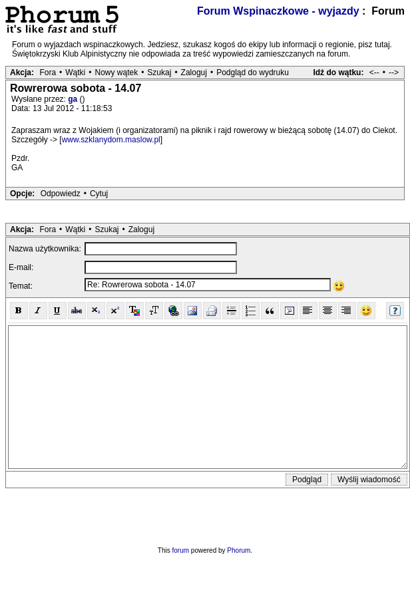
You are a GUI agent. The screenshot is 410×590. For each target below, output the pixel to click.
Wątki (75, 72)
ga (73, 99)
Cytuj (99, 193)
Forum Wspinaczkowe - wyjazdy (278, 11)
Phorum (238, 550)
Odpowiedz (61, 193)
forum (181, 550)
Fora (47, 72)
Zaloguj (194, 72)
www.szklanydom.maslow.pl (111, 139)
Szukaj (159, 72)
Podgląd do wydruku (252, 72)
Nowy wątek (116, 72)
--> (394, 72)
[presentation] (205, 514)
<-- (374, 72)
